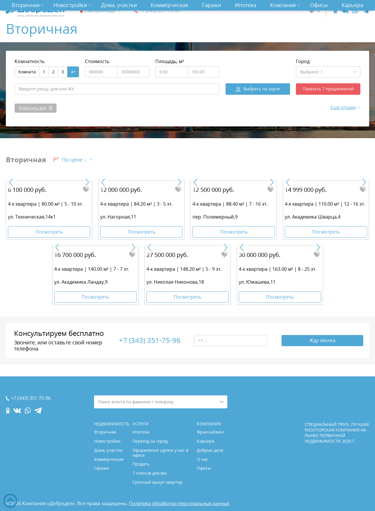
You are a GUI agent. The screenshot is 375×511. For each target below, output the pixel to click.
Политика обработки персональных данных (179, 503)
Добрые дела (210, 450)
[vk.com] (345, 10)
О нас (202, 459)
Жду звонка (322, 340)
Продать (140, 464)
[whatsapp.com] (355, 10)
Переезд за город (150, 441)
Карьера (352, 5)
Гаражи (211, 5)
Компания (283, 5)
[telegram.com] (365, 10)
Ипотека (245, 5)
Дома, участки (119, 5)
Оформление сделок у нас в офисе (160, 452)
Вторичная (26, 5)
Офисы (319, 5)
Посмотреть (49, 232)
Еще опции (343, 107)
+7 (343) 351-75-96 (159, 10)
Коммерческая (169, 5)
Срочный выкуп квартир (157, 482)
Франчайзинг (210, 432)
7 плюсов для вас (149, 473)
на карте (261, 89)
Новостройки (70, 5)
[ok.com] (335, 10)
